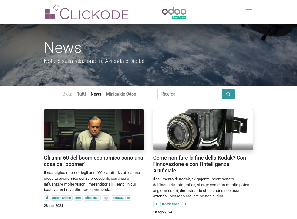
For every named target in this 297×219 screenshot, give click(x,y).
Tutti (81, 94)
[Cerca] (228, 94)
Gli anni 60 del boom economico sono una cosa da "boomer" (93, 161)
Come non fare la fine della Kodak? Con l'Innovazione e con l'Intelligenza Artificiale (199, 164)
